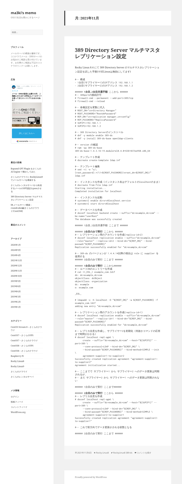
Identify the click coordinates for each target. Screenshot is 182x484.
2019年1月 (16, 307)
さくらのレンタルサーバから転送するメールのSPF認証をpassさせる (26, 188)
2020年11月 (16, 270)
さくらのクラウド (19, 371)
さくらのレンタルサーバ (22, 376)
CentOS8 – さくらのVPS (22, 345)
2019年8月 (16, 286)
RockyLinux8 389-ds (122, 452)
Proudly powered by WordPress (91, 477)
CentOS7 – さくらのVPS (22, 335)
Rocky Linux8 (17, 361)
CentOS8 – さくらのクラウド (24, 350)
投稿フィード (17, 401)
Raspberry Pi (17, 356)
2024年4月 (16, 255)
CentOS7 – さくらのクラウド (24, 340)
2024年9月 (16, 250)
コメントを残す (144, 452)
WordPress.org (18, 412)
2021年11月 (16, 260)
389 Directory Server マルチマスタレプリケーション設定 (117, 53)
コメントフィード (19, 407)
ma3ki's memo (23, 12)
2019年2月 (16, 301)
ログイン (15, 396)
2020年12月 (16, 265)
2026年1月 (16, 244)
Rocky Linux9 (17, 366)
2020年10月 (16, 275)
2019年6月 (16, 291)
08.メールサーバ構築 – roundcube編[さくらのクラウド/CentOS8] (25, 207)
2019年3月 (16, 296)
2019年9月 (16, 281)
